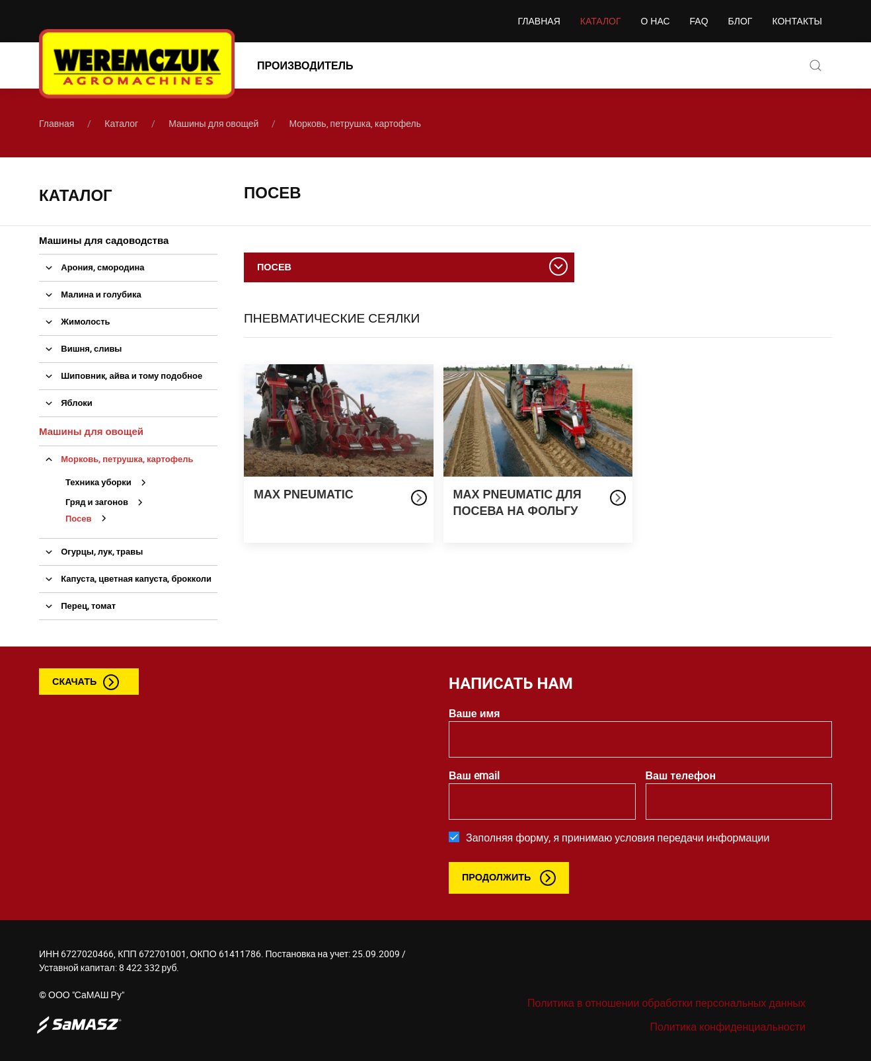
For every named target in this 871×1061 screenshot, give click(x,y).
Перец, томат (77, 605)
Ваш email (474, 775)
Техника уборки (109, 482)
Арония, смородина (92, 267)
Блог (740, 21)
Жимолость (74, 321)
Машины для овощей (213, 123)
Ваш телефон (681, 775)
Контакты (797, 21)
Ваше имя (474, 713)
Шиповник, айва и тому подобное (120, 375)
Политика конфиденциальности (728, 1026)
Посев (89, 518)
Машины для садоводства (104, 240)
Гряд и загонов (107, 502)
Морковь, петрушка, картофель (355, 123)
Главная (539, 21)
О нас (655, 21)
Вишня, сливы (80, 348)
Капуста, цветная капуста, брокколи (125, 578)
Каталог (600, 21)
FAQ (699, 21)
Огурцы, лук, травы (91, 551)
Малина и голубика (90, 294)
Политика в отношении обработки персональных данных (666, 1003)
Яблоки (66, 403)
